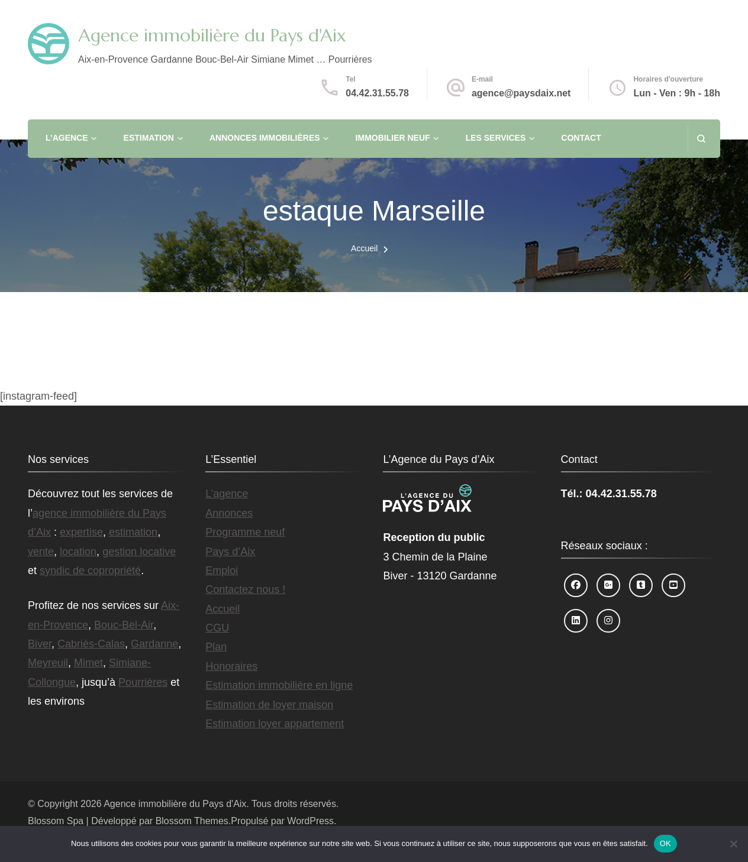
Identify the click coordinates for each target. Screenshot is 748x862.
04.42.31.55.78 (377, 93)
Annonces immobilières (264, 137)
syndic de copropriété (90, 570)
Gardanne (154, 644)
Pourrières (142, 682)
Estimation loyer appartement (274, 724)
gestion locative (139, 552)
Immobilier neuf (393, 137)
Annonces (229, 513)
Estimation (149, 137)
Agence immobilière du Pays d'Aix (212, 35)
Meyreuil (48, 663)
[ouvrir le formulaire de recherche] (701, 138)
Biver (39, 644)
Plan (216, 647)
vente (41, 552)
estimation (133, 532)
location (78, 552)
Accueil (222, 609)
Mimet (88, 663)
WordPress (310, 821)
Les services (496, 137)
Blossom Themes (192, 821)
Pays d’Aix (230, 552)
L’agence (67, 137)
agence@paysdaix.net (521, 93)
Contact (581, 137)
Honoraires (231, 666)
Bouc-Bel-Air (123, 625)
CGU (217, 628)
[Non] (733, 844)
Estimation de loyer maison (269, 705)
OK (665, 843)
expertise (81, 532)
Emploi (221, 570)
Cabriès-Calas (91, 644)
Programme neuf (245, 532)
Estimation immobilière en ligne (279, 685)
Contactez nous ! (245, 589)
